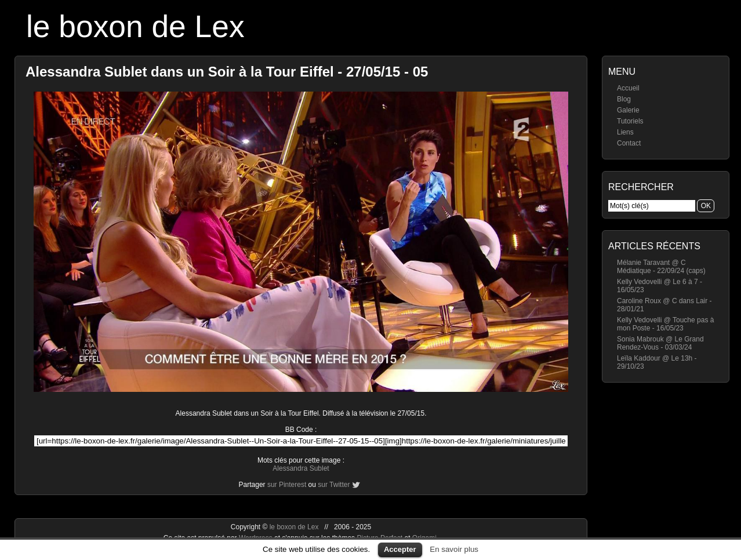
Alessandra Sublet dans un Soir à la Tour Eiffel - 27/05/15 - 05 (227, 71)
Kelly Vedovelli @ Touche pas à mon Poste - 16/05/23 (665, 324)
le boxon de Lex (135, 26)
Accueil (628, 88)
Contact (629, 143)
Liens (625, 132)
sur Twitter (334, 485)
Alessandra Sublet (301, 468)
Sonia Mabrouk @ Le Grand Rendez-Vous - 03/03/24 (660, 343)
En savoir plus (454, 549)
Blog (624, 99)
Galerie (628, 110)
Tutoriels (630, 121)
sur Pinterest (286, 485)
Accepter (400, 549)
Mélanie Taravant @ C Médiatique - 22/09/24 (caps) (661, 267)
